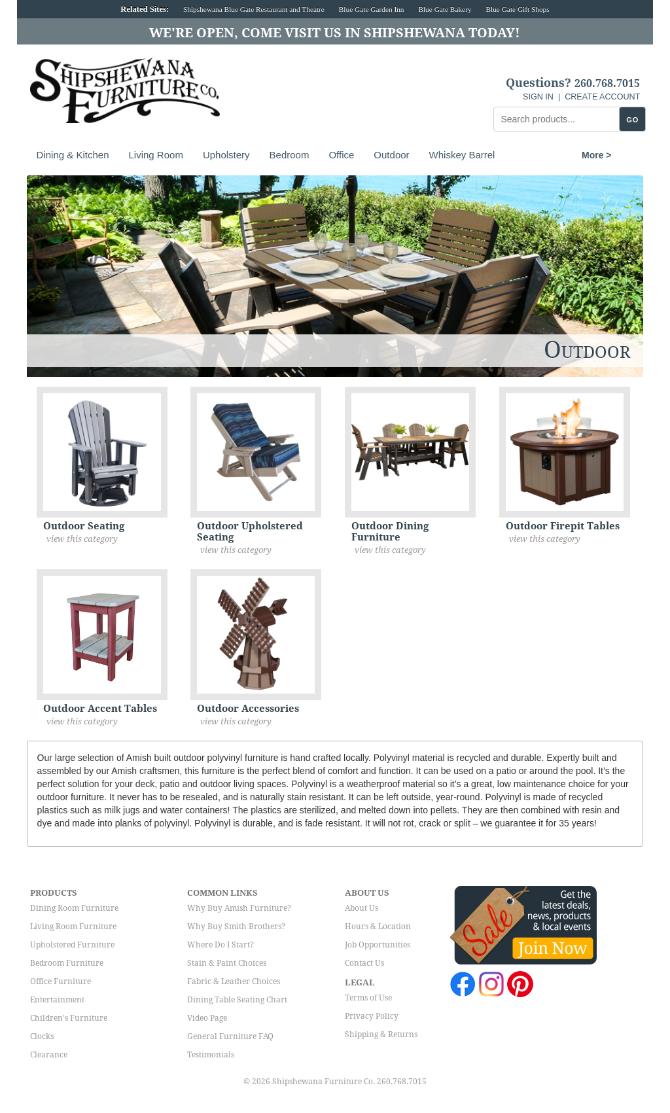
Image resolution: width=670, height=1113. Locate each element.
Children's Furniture (68, 1018)
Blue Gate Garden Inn (371, 9)
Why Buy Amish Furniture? (239, 908)
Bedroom (289, 154)
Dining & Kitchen (73, 154)
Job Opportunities (377, 944)
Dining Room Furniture (74, 908)
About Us (361, 908)
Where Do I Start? (220, 944)
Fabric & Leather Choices (233, 981)
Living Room (156, 154)
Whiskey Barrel (462, 154)
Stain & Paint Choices (226, 963)
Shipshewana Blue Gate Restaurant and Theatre (254, 9)
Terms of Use (368, 997)
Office (341, 154)
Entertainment (57, 999)
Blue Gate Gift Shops (517, 9)
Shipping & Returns (381, 1034)
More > (529, 155)
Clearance (48, 1054)
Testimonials (210, 1054)
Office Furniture (60, 981)
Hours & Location (378, 926)
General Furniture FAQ (230, 1036)
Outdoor (391, 154)
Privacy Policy (371, 1016)
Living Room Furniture (73, 926)
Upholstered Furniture (72, 944)
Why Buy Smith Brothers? (236, 926)
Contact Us (364, 963)
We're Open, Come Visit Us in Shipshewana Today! (334, 33)
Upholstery (226, 154)
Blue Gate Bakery (444, 9)
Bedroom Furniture (66, 963)
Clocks (42, 1036)
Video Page (207, 1018)
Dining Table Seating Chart (237, 999)
